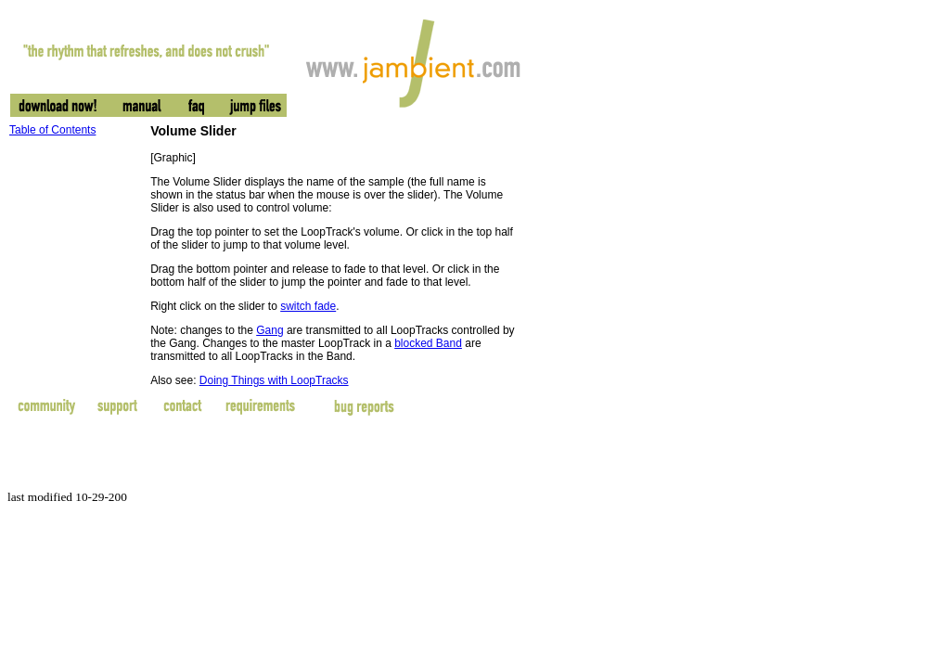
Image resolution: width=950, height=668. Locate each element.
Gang (269, 330)
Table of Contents (52, 129)
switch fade (308, 306)
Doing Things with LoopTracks (274, 380)
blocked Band (428, 343)
